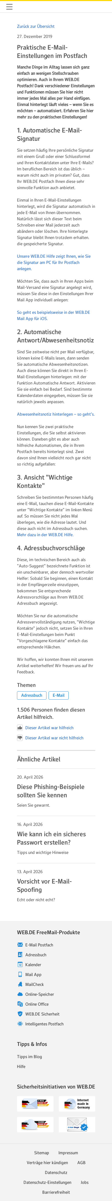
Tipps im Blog (29, 1056)
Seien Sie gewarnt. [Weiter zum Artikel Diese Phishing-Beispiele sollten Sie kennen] (33, 805)
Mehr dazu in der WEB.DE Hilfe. (45, 534)
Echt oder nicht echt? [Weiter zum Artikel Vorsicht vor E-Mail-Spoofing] (36, 899)
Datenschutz (56, 1172)
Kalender (33, 964)
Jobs (85, 1182)
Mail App (33, 974)
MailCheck (34, 984)
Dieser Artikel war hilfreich (45, 727)
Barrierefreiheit (56, 1192)
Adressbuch (35, 954)
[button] (31, 695)
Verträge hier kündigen (47, 1162)
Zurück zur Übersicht (36, 26)
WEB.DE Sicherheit (42, 1014)
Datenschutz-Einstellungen (47, 1182)
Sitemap (41, 1152)
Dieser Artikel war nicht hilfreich (50, 737)
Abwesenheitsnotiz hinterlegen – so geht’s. (56, 414)
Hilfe (21, 1066)
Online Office (37, 1004)
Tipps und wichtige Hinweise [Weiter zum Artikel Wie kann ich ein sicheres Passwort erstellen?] (42, 852)
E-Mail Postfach (39, 944)
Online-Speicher (39, 994)
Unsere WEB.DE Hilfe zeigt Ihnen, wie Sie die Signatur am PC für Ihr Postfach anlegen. (54, 262)
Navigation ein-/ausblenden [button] (9, 7)
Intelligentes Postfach (44, 1023)
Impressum (68, 1152)
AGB (81, 1162)
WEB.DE (22, 7)
